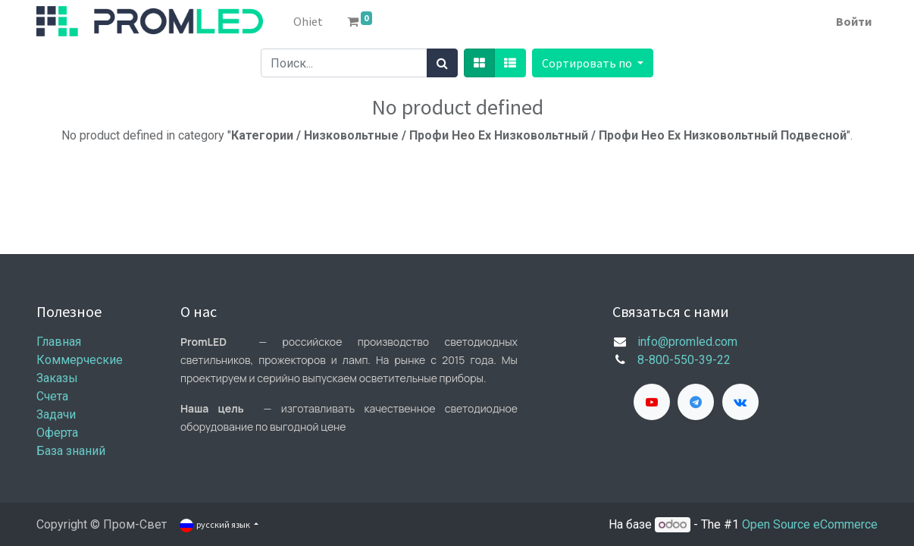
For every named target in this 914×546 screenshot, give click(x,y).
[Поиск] (442, 63)
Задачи (56, 414)
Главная (58, 341)
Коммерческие (79, 360)
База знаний (70, 451)
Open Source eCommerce (810, 524)
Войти (854, 21)
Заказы (57, 378)
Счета (52, 396)
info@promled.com (687, 341)
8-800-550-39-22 (684, 360)
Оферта (57, 432)
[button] (592, 63)
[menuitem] (308, 21)
